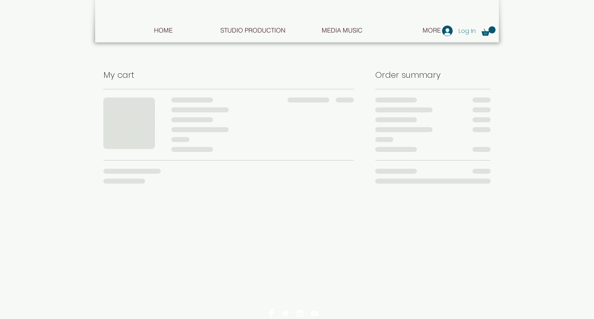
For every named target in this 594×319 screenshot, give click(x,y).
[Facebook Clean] (271, 313)
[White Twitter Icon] (285, 313)
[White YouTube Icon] (314, 313)
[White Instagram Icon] (300, 313)
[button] (489, 31)
